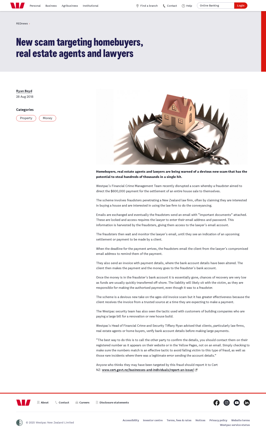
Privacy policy (218, 420)
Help (187, 5)
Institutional (90, 5)
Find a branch (147, 5)
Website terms (240, 420)
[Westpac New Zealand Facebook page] (216, 403)
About (43, 402)
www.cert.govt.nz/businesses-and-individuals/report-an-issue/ (148, 370)
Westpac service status (235, 425)
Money (47, 118)
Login (240, 5)
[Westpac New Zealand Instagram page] (227, 403)
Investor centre (153, 420)
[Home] (17, 6)
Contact (170, 5)
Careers (82, 402)
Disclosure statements (112, 402)
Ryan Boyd (24, 91)
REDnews (22, 23)
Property (26, 118)
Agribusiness (70, 5)
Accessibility (131, 420)
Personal (35, 5)
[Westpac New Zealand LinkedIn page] (247, 403)
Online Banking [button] (209, 5)
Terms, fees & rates (179, 420)
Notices (200, 420)
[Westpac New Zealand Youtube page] (237, 403)
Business (51, 5)
